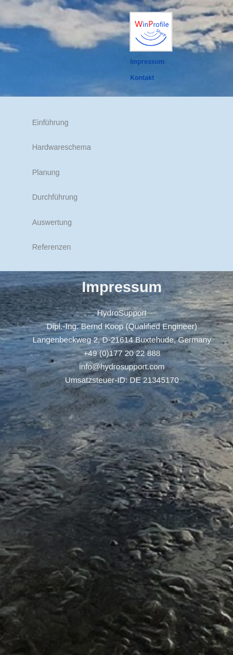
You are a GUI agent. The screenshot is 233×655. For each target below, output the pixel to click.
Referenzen (51, 247)
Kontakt (142, 78)
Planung (45, 172)
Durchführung (55, 197)
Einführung (50, 122)
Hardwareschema (61, 147)
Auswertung (52, 222)
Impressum (147, 62)
